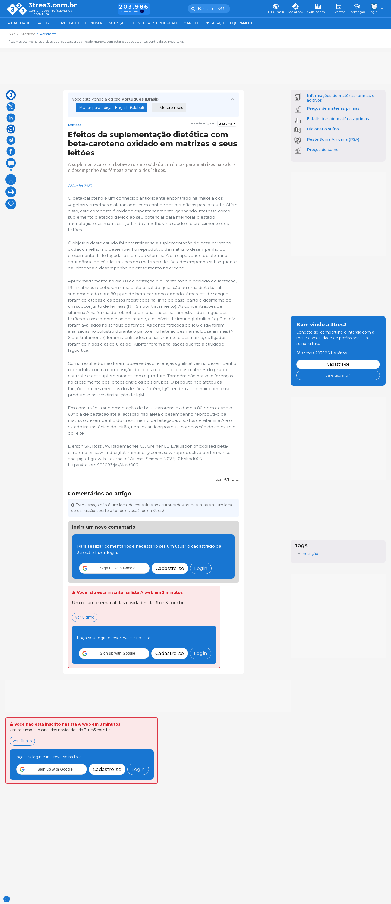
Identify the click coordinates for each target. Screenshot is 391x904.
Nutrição (118, 23)
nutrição (310, 553)
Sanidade (46, 23)
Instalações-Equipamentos (231, 23)
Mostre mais (169, 107)
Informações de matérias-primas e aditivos (340, 98)
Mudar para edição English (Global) (111, 107)
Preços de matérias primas (333, 108)
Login (200, 568)
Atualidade (19, 23)
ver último (84, 617)
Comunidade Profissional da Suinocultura (50, 12)
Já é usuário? (338, 375)
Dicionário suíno (323, 129)
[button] (114, 568)
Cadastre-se (170, 568)
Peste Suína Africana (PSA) (333, 139)
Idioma (226, 123)
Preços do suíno (323, 149)
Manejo (191, 23)
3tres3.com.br (53, 5)
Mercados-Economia (81, 23)
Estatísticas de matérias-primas (338, 118)
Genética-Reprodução (155, 23)
